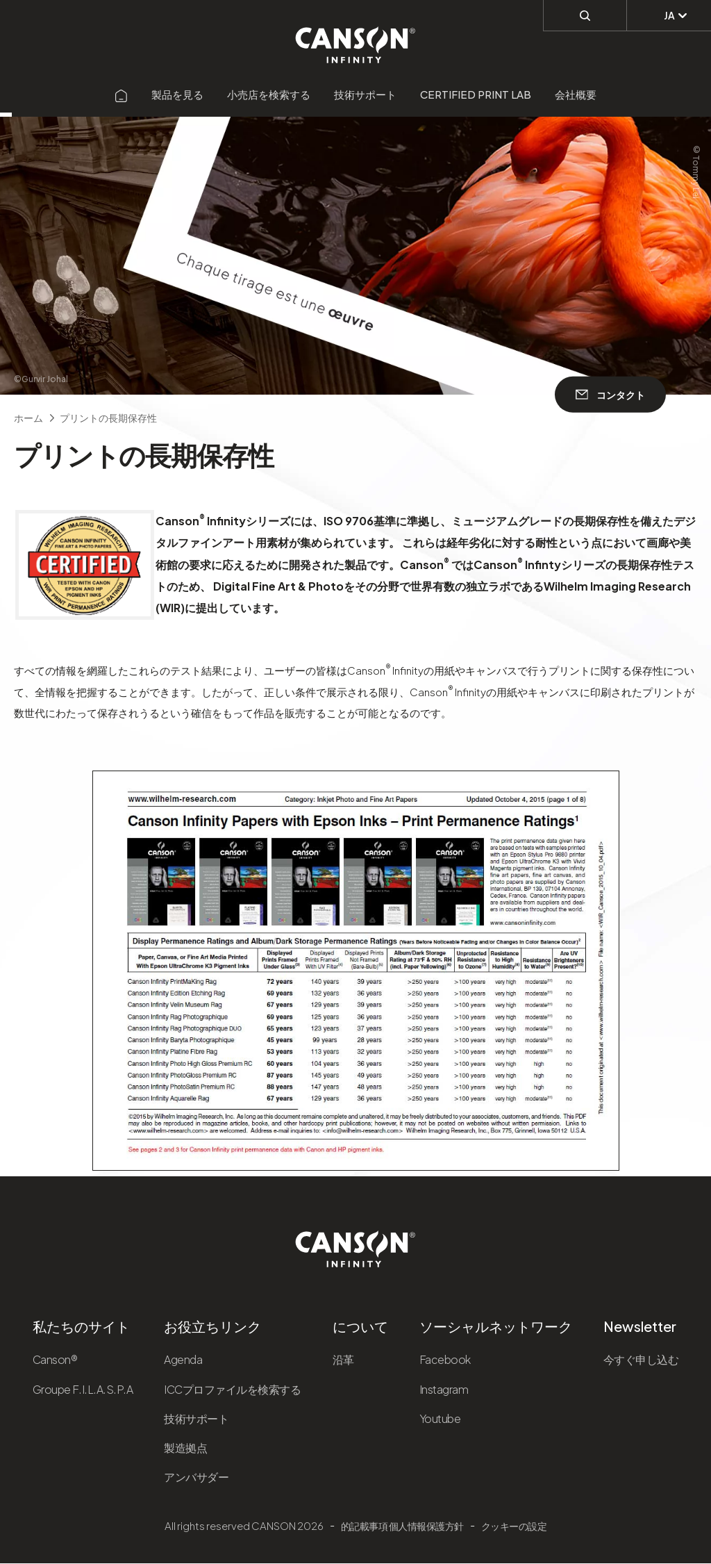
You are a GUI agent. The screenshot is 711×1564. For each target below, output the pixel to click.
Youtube (440, 1418)
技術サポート (365, 94)
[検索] (585, 14)
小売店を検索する (268, 94)
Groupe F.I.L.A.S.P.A (83, 1389)
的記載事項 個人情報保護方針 (402, 1526)
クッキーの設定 (514, 1526)
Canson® (55, 1359)
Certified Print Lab (475, 94)
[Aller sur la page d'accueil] (121, 94)
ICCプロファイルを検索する (232, 1389)
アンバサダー (196, 1477)
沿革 (343, 1359)
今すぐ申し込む (641, 1359)
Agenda (183, 1359)
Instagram (444, 1389)
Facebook (445, 1359)
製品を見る (177, 94)
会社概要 (575, 94)
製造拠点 (185, 1447)
